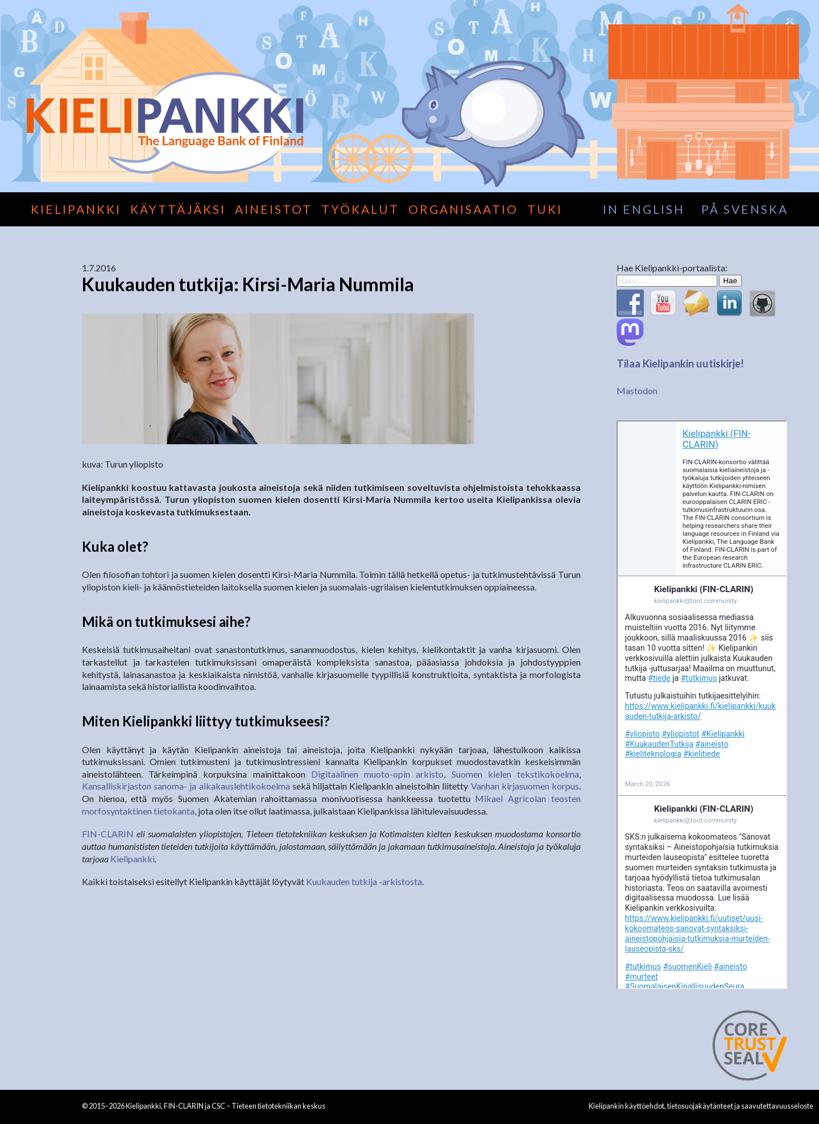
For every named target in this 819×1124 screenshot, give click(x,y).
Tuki (544, 209)
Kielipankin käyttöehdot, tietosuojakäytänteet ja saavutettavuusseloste (701, 1105)
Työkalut (360, 209)
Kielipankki (76, 209)
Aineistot (273, 209)
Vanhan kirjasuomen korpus (525, 785)
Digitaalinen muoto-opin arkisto (377, 773)
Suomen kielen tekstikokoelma (515, 773)
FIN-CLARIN (108, 833)
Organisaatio (463, 209)
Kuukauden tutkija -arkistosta (364, 881)
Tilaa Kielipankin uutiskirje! (680, 363)
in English (644, 209)
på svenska (744, 209)
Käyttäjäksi (178, 209)
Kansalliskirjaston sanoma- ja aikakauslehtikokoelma (186, 785)
